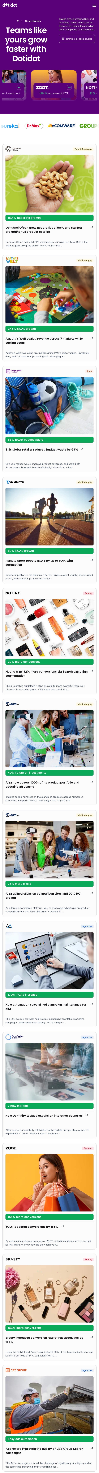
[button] (94, 5)
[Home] (18, 21)
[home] (9, 5)
